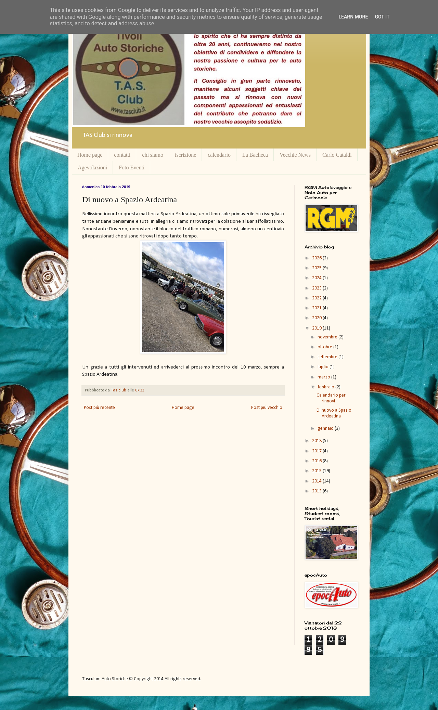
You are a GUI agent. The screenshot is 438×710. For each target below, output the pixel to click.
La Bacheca (255, 155)
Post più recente (99, 407)
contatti (122, 155)
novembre (328, 337)
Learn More (353, 17)
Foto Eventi (131, 167)
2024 (317, 278)
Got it (382, 17)
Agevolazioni (92, 167)
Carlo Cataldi (337, 155)
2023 (317, 288)
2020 (317, 318)
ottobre (325, 347)
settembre (328, 357)
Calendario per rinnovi (331, 398)
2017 (317, 451)
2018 (317, 440)
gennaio (326, 428)
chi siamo (152, 155)
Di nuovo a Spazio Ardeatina (334, 413)
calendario (219, 155)
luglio (324, 367)
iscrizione (185, 155)
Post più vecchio (266, 407)
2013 (317, 491)
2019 (317, 328)
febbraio (326, 387)
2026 (317, 258)
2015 (317, 471)
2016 (317, 461)
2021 (317, 308)
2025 (317, 268)
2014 (317, 481)
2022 (317, 298)
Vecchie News (295, 155)
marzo (324, 377)
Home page (89, 155)
